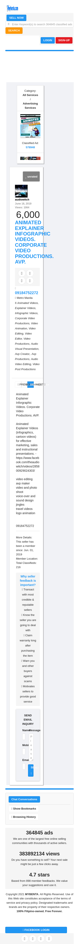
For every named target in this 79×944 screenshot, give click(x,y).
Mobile (23, 745)
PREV (19, 384)
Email (23, 760)
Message (31, 730)
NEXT (38, 384)
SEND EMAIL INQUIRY (27, 719)
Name (23, 730)
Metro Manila (24, 297)
